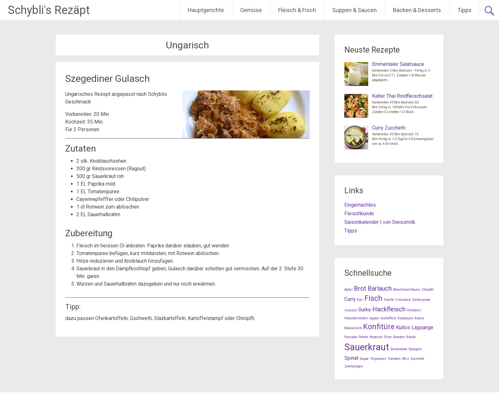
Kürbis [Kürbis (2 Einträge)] (403, 327)
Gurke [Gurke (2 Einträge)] (364, 310)
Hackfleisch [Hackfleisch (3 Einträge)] (388, 309)
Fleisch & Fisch (297, 10)
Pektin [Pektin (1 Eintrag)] (363, 337)
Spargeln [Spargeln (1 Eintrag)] (415, 349)
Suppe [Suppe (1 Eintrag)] (364, 359)
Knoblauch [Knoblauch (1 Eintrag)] (405, 318)
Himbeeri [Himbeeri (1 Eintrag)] (414, 310)
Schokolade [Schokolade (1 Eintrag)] (398, 349)
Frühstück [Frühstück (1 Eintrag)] (403, 300)
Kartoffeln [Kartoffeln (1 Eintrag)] (388, 318)
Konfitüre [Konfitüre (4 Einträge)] (379, 327)
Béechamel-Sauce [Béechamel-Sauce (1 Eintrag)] (406, 290)
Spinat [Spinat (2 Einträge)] (351, 358)
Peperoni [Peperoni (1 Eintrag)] (376, 337)
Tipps (464, 10)
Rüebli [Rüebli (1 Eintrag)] (411, 337)
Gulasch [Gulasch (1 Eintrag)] (350, 310)
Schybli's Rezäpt (49, 10)
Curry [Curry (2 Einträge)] (350, 299)
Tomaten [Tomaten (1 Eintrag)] (394, 359)
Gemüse (251, 10)
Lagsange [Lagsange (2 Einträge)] (422, 327)
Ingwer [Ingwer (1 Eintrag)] (374, 318)
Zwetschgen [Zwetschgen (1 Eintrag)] (353, 366)
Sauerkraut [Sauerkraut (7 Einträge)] (366, 347)
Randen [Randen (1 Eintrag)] (399, 337)
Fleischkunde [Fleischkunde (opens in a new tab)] (359, 213)
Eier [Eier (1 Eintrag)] (360, 300)
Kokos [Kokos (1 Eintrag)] (419, 318)
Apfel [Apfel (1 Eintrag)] (348, 290)
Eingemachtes (360, 205)
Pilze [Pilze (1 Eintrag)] (388, 337)
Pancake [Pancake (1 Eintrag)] (350, 337)
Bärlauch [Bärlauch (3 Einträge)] (380, 288)
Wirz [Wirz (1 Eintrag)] (405, 359)
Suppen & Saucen (354, 10)
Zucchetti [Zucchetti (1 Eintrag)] (417, 359)
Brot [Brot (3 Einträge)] (360, 288)
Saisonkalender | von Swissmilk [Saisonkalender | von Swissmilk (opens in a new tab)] (379, 222)
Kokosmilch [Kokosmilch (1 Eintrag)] (353, 328)
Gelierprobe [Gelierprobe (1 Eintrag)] (421, 300)
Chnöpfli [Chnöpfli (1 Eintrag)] (427, 290)
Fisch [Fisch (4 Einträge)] (373, 298)
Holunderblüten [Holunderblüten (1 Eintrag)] (356, 318)
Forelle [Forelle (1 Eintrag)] (389, 300)
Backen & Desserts (417, 10)
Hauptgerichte (206, 10)
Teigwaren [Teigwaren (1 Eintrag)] (378, 359)
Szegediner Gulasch (107, 78)
